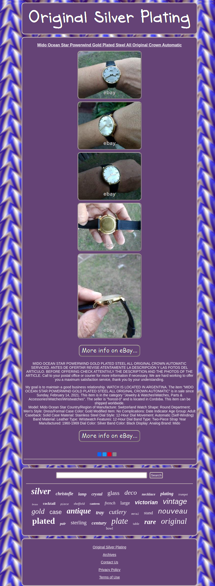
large (125, 502)
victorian (146, 502)
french (110, 503)
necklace (148, 494)
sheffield (79, 503)
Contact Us (109, 562)
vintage (175, 501)
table (136, 524)
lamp (82, 494)
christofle (64, 493)
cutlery (117, 511)
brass (35, 504)
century (99, 523)
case (56, 512)
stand (148, 512)
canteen (94, 503)
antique (79, 510)
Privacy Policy (109, 570)
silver (41, 491)
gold (38, 511)
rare (150, 522)
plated (43, 521)
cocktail (49, 503)
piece (64, 504)
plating (166, 493)
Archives (109, 555)
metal (135, 514)
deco (131, 492)
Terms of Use (109, 577)
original (174, 521)
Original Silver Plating (109, 547)
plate (120, 521)
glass (114, 493)
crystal (96, 494)
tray (100, 512)
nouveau (172, 512)
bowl (109, 528)
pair (63, 524)
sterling (79, 523)
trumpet (183, 494)
